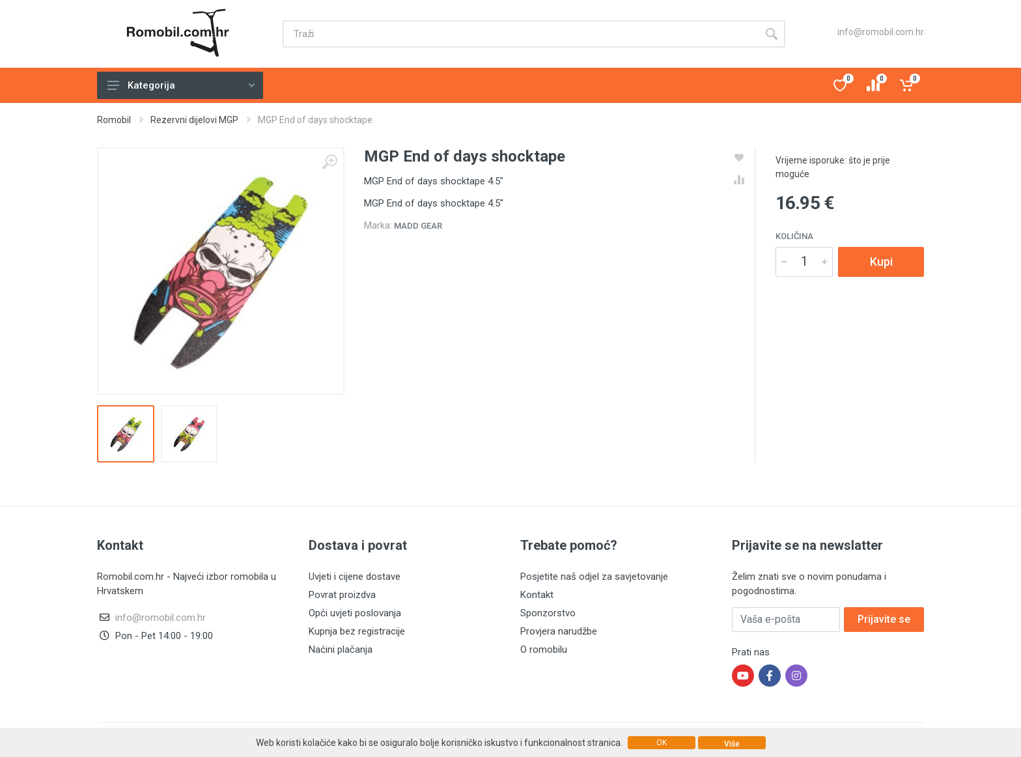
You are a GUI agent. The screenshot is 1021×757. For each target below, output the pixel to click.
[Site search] (520, 34)
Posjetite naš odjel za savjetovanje (594, 576)
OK (661, 742)
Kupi (881, 261)
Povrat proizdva (342, 595)
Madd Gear (418, 226)
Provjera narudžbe (558, 631)
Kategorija (181, 85)
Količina (794, 236)
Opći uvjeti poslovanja (355, 613)
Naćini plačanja (340, 649)
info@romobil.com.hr (880, 32)
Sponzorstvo (548, 613)
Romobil (114, 120)
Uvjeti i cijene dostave (354, 576)
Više (732, 744)
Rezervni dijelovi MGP (194, 120)
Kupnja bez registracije (357, 631)
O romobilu (543, 649)
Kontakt (536, 595)
